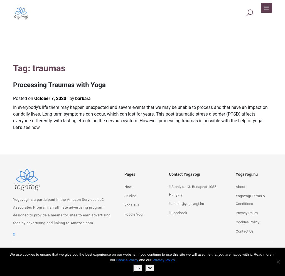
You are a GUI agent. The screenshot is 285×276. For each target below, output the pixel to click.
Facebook (179, 213)
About (240, 187)
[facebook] (14, 234)
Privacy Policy (247, 213)
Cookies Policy (247, 222)
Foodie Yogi (133, 214)
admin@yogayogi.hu (187, 204)
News (129, 187)
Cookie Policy (127, 260)
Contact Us (245, 231)
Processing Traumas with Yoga (59, 85)
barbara (82, 98)
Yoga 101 (131, 205)
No (150, 268)
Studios (130, 196)
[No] (278, 262)
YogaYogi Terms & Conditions (250, 200)
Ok (138, 268)
